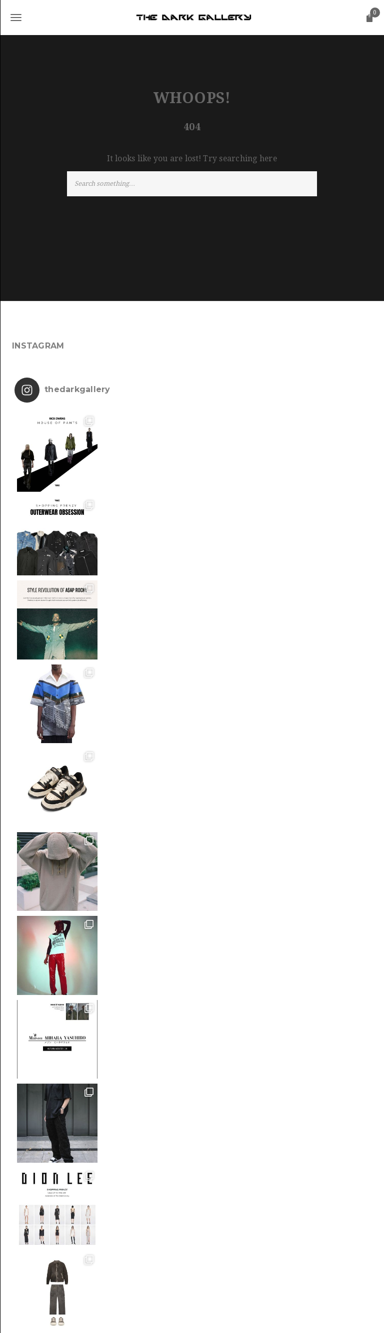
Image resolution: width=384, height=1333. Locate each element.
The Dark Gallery (191, 1315)
